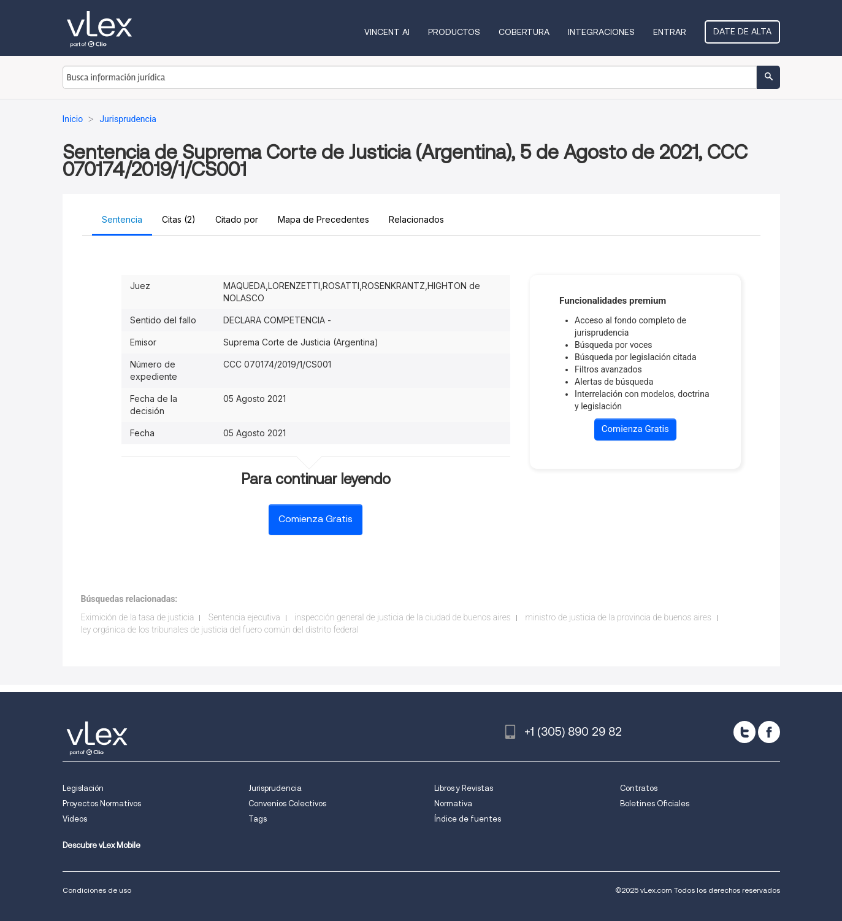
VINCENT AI (387, 32)
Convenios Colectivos (287, 803)
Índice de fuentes (467, 818)
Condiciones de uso (97, 890)
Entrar (669, 32)
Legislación (83, 788)
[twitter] (744, 732)
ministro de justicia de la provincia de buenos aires (618, 617)
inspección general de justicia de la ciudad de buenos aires (402, 617)
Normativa (453, 803)
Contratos (638, 788)
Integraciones (601, 32)
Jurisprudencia (275, 788)
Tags (257, 818)
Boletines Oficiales (654, 803)
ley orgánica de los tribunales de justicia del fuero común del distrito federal (220, 629)
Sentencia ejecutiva (244, 617)
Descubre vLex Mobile (101, 845)
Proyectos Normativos (102, 803)
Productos (454, 32)
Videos (75, 818)
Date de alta (742, 31)
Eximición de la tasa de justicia (137, 617)
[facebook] (769, 732)
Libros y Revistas (463, 788)
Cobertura (524, 32)
